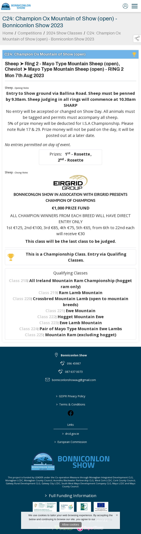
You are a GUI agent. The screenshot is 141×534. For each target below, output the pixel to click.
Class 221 (55, 312)
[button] (137, 38)
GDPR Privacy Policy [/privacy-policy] (70, 396)
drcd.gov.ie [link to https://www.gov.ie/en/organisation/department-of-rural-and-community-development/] (70, 433)
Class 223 (48, 324)
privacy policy (103, 519)
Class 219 (48, 294)
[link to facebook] (71, 413)
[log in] (125, 6)
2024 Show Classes (64, 35)
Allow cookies (70, 524)
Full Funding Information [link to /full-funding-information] (70, 495)
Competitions (30, 35)
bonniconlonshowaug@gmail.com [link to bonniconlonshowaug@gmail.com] (74, 380)
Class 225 (34, 336)
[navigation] (135, 6)
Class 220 (22, 300)
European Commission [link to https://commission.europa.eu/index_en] (70, 442)
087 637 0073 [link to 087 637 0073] (74, 372)
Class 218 (18, 282)
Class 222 (46, 318)
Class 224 (28, 330)
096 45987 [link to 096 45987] (74, 363)
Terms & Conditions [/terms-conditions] (70, 404)
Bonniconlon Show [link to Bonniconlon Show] (74, 355)
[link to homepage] (16, 6)
